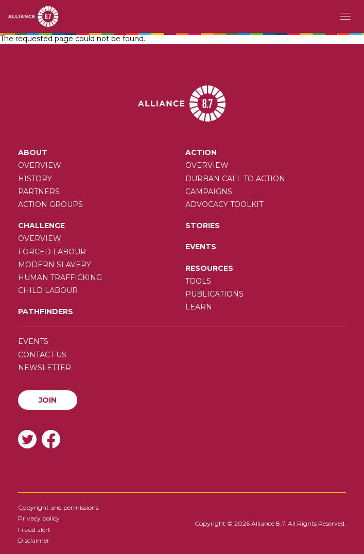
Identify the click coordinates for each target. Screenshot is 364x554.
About (32, 152)
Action (201, 152)
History (35, 178)
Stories (202, 225)
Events (200, 246)
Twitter (27, 439)
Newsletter (44, 367)
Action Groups (50, 204)
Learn (198, 306)
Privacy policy (39, 518)
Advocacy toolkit (224, 204)
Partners (39, 191)
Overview (39, 165)
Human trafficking (60, 277)
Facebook (51, 439)
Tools (198, 281)
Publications (214, 294)
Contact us (42, 354)
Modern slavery (54, 264)
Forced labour (52, 251)
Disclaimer (33, 540)
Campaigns (208, 191)
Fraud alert (34, 529)
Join (48, 400)
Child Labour (48, 290)
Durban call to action (235, 178)
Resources (209, 268)
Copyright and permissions (58, 507)
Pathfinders (45, 311)
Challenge (41, 225)
